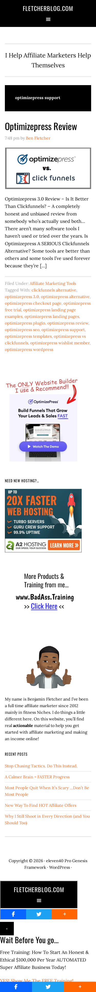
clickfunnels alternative (53, 289)
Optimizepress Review (41, 126)
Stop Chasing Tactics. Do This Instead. (41, 765)
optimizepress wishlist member (60, 342)
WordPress (59, 867)
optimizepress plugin (25, 323)
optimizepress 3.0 (22, 296)
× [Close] (7, 928)
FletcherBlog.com (48, 8)
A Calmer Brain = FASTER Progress (37, 776)
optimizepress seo (22, 329)
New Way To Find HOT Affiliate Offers (40, 805)
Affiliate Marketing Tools (53, 283)
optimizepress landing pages (52, 316)
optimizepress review (67, 323)
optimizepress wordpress (29, 349)
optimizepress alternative (65, 296)
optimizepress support (63, 329)
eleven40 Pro (58, 860)
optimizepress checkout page (33, 303)
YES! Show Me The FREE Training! (36, 981)
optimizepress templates (28, 336)
